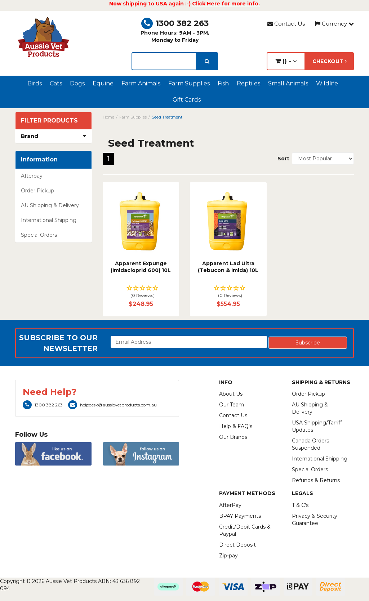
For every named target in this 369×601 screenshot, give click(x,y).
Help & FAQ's (235, 426)
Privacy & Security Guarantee (314, 519)
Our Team (231, 404)
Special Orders (39, 235)
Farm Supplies (189, 83)
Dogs (77, 83)
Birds (34, 83)
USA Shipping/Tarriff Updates (317, 426)
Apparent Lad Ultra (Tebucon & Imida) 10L (228, 267)
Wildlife (327, 83)
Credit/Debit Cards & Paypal (245, 530)
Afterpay (32, 176)
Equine (103, 83)
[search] (207, 61)
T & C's (300, 505)
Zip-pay (228, 555)
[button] (141, 292)
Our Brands (233, 437)
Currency (334, 23)
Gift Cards (187, 99)
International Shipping (48, 220)
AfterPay (230, 505)
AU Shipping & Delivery (50, 205)
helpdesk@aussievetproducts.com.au (112, 405)
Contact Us (286, 23)
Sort (281, 158)
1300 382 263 (175, 23)
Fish (223, 83)
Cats (56, 83)
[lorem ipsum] (164, 61)
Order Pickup (37, 190)
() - (286, 61)
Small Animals (288, 83)
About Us (231, 394)
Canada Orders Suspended (310, 444)
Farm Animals (140, 83)
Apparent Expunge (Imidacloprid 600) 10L (141, 267)
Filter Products (49, 120)
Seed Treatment (167, 117)
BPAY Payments (240, 516)
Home (108, 117)
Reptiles (248, 83)
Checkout (329, 61)
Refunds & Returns (316, 480)
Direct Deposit (237, 545)
